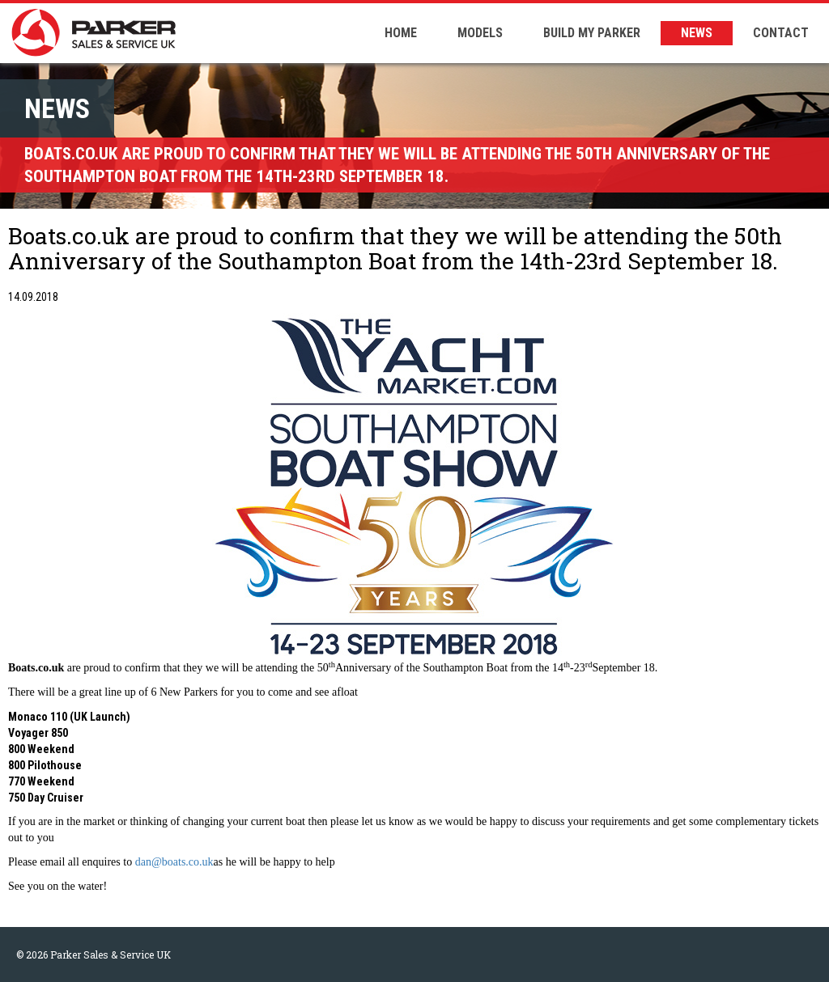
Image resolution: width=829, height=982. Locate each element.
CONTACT (781, 32)
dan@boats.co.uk (174, 862)
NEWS (696, 32)
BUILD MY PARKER (591, 32)
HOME (401, 32)
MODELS (480, 32)
